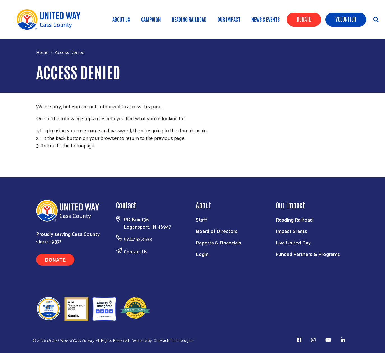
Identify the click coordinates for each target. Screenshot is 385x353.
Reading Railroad (189, 19)
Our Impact (228, 19)
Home (42, 52)
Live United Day (293, 242)
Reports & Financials (218, 242)
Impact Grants (291, 231)
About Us (121, 19)
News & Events (265, 19)
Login (202, 254)
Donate (304, 18)
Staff (201, 219)
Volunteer (345, 18)
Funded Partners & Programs (308, 254)
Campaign (151, 19)
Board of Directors (217, 231)
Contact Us (135, 251)
